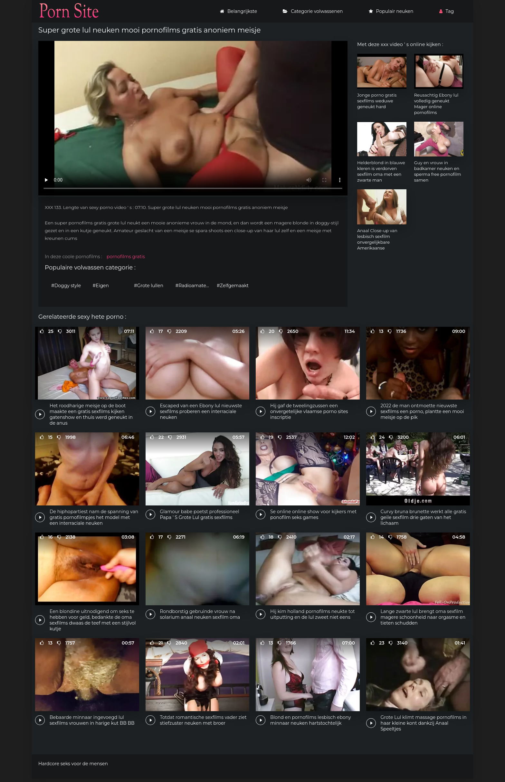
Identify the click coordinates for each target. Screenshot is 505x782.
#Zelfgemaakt (233, 285)
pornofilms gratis (126, 256)
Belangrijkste (238, 11)
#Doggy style (66, 285)
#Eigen (101, 285)
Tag (446, 11)
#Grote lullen (148, 285)
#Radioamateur (193, 285)
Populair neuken (391, 11)
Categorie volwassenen (313, 11)
